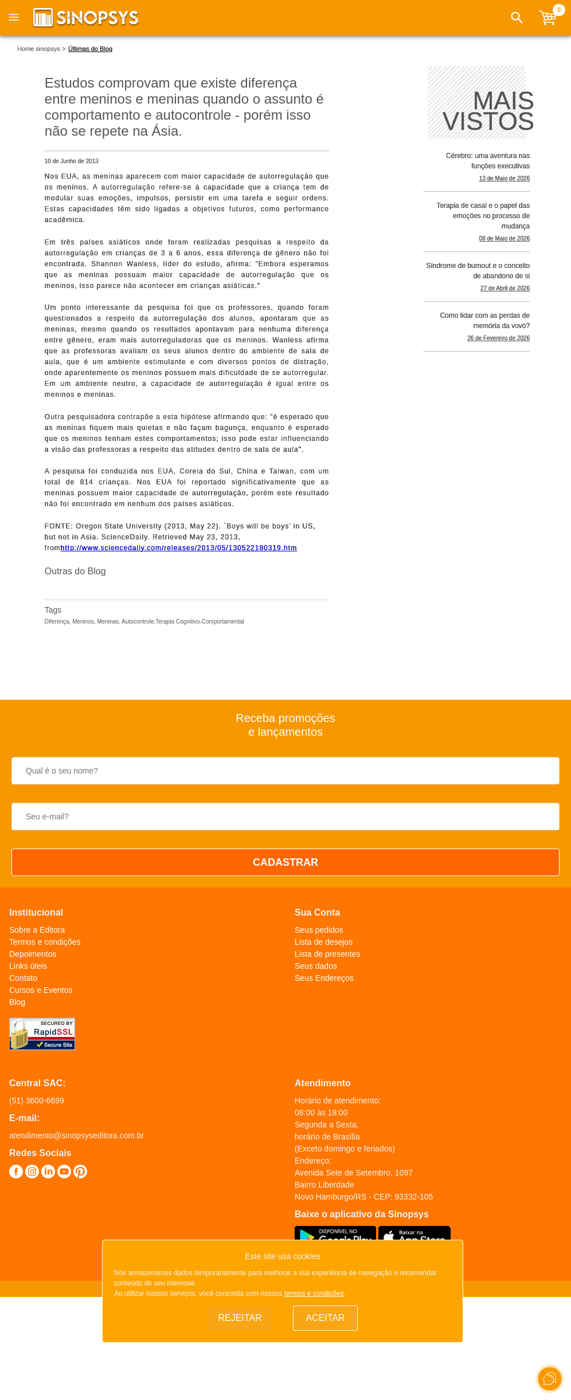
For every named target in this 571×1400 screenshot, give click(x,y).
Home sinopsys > (41, 48)
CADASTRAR (285, 862)
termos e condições (314, 1293)
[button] (517, 18)
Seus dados (316, 966)
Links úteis (28, 966)
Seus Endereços (324, 978)
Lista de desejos (324, 942)
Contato (23, 978)
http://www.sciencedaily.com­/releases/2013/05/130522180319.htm (179, 548)
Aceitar (325, 1318)
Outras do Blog (75, 571)
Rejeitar (239, 1318)
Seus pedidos (319, 929)
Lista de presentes (327, 954)
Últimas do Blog (90, 48)
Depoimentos (33, 954)
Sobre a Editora (37, 929)
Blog (17, 1002)
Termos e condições (45, 942)
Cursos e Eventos (41, 990)
